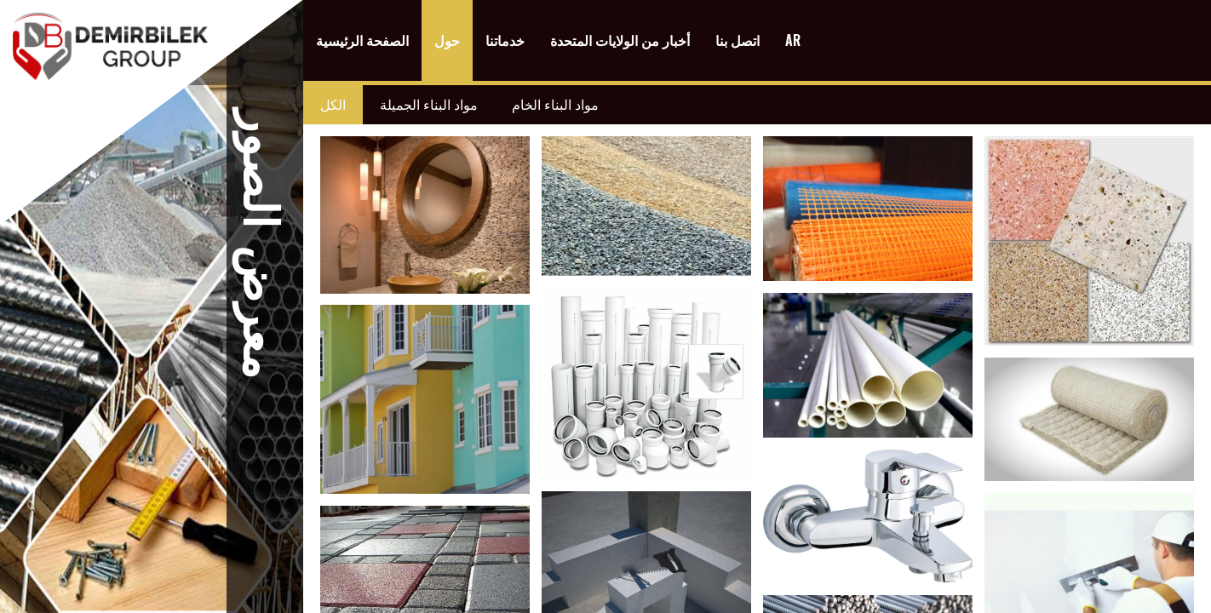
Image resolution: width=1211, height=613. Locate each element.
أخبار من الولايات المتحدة (620, 40)
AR (793, 40)
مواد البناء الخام (555, 104)
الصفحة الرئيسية (362, 40)
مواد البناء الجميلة (429, 104)
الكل (333, 104)
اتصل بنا (737, 40)
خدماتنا (505, 40)
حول (447, 40)
